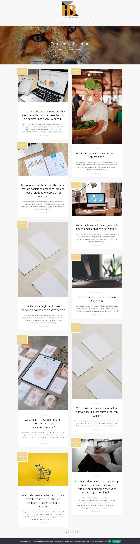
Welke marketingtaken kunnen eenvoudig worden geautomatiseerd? (43, 308)
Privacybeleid (116, 541)
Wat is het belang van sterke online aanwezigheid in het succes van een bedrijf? (97, 412)
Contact (90, 23)
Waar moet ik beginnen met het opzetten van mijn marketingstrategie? (43, 423)
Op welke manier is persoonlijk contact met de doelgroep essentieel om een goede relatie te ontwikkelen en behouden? (43, 191)
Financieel (63, 23)
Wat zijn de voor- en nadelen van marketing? (97, 299)
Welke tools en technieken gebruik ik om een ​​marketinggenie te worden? (97, 227)
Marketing (43, 107)
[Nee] (138, 541)
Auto (73, 23)
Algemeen (81, 23)
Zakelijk (53, 23)
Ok (109, 541)
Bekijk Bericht (43, 135)
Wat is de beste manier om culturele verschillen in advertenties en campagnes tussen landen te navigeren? (43, 501)
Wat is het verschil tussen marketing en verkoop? (97, 155)
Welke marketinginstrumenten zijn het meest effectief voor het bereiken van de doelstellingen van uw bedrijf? (43, 115)
